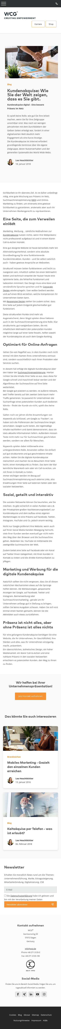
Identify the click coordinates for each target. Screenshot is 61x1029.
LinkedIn (31, 994)
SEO (34, 200)
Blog (20, 1015)
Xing (24, 994)
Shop (51, 24)
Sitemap (35, 1015)
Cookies (12, 1015)
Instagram (44, 994)
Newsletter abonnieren (17, 904)
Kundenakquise (10, 235)
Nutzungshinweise (21, 1020)
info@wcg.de (30, 948)
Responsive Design (16, 301)
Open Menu (3, 3)
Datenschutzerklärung (21, 895)
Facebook (18, 994)
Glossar (27, 1015)
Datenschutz (46, 1015)
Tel (57, 4)
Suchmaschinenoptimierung (31, 372)
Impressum (36, 1020)
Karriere (38, 24)
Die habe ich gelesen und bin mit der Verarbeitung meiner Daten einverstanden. (29, 899)
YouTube (37, 994)
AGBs (45, 1020)
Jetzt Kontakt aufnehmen (30, 696)
